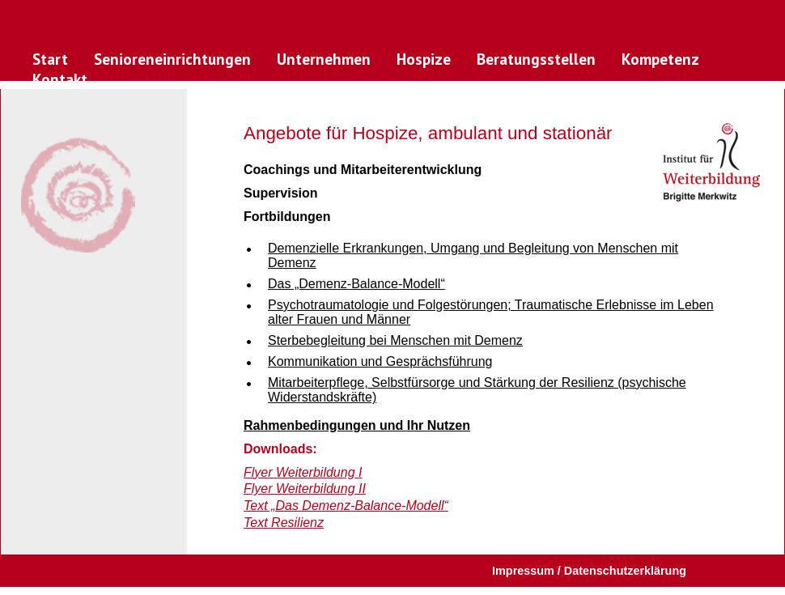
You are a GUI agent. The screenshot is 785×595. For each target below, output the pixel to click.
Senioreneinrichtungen (172, 59)
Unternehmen (324, 59)
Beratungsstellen (536, 59)
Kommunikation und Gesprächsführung (380, 361)
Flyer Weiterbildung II (305, 488)
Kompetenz (660, 59)
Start (50, 59)
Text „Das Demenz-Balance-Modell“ (346, 505)
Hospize (424, 59)
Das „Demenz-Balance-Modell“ (356, 284)
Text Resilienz (284, 522)
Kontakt (59, 79)
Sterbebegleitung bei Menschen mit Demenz (395, 340)
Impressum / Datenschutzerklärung (589, 570)
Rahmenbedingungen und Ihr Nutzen (357, 425)
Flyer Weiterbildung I (303, 472)
